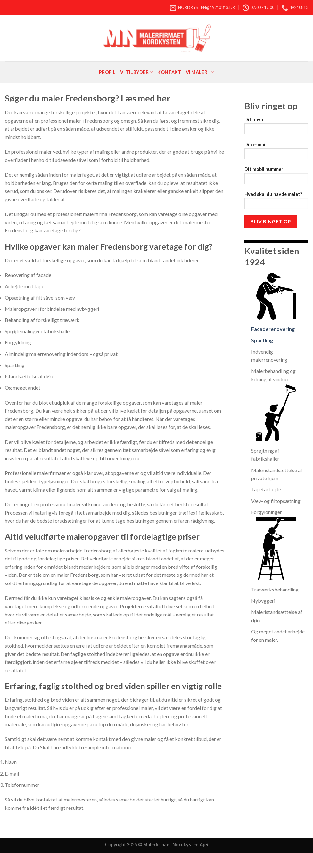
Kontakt (169, 72)
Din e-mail (276, 153)
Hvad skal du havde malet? (276, 202)
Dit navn (276, 128)
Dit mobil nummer (276, 177)
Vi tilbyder (136, 72)
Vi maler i (200, 72)
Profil (107, 72)
